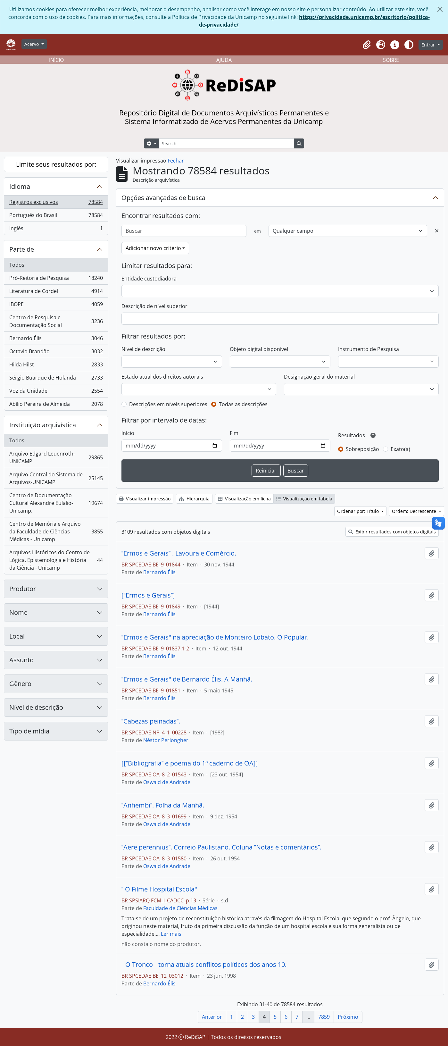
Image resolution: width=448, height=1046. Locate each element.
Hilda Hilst (56, 366)
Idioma (19, 186)
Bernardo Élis (56, 339)
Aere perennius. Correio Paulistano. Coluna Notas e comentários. (221, 847)
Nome (18, 612)
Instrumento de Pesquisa (368, 349)
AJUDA (224, 59)
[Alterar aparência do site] (409, 45)
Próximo (348, 1016)
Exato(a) (400, 449)
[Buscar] (184, 231)
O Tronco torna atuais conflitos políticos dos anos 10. (203, 964)
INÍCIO (56, 59)
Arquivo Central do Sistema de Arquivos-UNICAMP (56, 478)
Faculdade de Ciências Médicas (180, 908)
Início (127, 433)
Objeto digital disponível (259, 349)
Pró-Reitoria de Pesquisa (56, 279)
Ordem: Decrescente (414, 511)
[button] (367, 45)
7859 (324, 1016)
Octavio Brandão (56, 352)
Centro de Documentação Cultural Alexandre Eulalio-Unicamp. (56, 503)
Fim (234, 433)
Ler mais (171, 933)
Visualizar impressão (144, 499)
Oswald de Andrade (166, 782)
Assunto (21, 660)
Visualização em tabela (304, 499)
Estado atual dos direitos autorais (162, 376)
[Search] (226, 143)
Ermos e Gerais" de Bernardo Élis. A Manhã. (186, 679)
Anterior (212, 1016)
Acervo (32, 44)
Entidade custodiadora (149, 278)
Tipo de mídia (29, 731)
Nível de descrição (36, 707)
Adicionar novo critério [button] (153, 248)
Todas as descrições (243, 404)
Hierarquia (194, 499)
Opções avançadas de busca (163, 197)
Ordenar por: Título (358, 511)
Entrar (428, 45)
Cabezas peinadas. (150, 721)
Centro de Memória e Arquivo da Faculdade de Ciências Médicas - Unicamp (56, 531)
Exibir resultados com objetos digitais (392, 532)
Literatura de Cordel (56, 292)
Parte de (21, 249)
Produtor (22, 588)
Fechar (176, 160)
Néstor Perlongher (165, 740)
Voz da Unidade (56, 392)
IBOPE (56, 305)
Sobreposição (362, 449)
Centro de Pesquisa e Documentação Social (56, 321)
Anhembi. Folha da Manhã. (162, 805)
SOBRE (391, 59)
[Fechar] (440, 9)
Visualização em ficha (244, 499)
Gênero (20, 683)
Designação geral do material (319, 376)
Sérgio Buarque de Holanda (56, 379)
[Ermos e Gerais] (148, 595)
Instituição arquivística (42, 425)
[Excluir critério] (437, 231)
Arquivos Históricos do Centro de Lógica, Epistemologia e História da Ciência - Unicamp (56, 560)
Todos (16, 264)
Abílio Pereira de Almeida (56, 405)
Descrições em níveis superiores (168, 404)
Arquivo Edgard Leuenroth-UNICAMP (56, 457)
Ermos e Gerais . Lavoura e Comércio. (178, 553)
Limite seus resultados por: (56, 164)
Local (17, 636)
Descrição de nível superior (154, 306)
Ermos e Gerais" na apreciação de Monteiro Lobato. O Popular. (215, 637)
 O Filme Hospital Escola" (159, 889)
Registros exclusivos (56, 203)
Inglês (56, 229)
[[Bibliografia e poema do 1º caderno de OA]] (189, 763)
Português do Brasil (56, 216)
